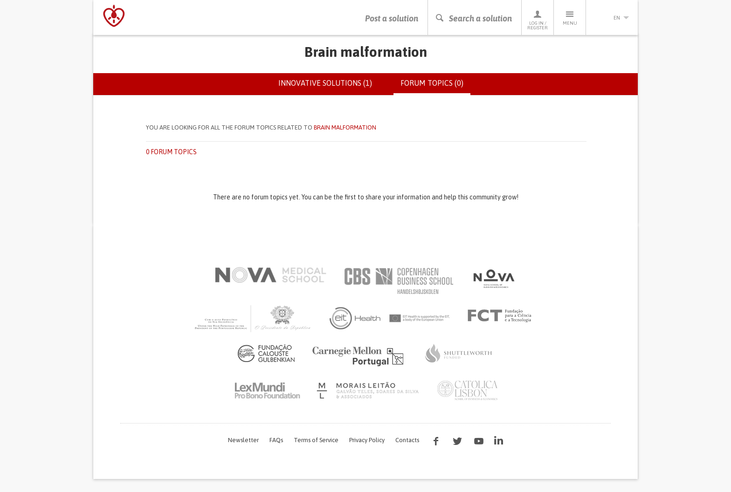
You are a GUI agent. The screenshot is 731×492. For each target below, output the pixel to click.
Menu (570, 17)
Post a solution (391, 18)
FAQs (276, 440)
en (612, 17)
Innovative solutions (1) (325, 83)
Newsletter (243, 440)
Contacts (407, 440)
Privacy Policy (367, 440)
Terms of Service (316, 440)
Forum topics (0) (435, 87)
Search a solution (473, 18)
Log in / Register (537, 19)
